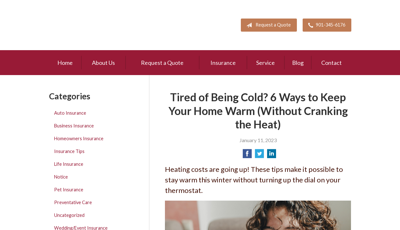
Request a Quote (267, 25)
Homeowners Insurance (78, 138)
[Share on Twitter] (259, 155)
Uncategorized (69, 215)
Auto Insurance (70, 113)
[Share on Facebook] (247, 155)
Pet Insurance (68, 189)
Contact (331, 62)
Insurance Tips (69, 151)
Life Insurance (68, 164)
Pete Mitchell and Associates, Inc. (86, 25)
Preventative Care (73, 202)
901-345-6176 (325, 25)
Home (65, 62)
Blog (298, 62)
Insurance (223, 62)
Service (265, 62)
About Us (103, 62)
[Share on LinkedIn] (271, 155)
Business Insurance (74, 125)
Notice (61, 177)
